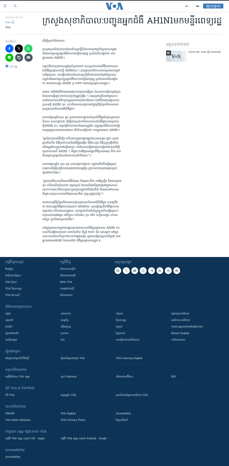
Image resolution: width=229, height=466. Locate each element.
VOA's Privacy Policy (73, 420)
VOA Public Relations (18, 420)
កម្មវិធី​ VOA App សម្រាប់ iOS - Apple (25, 438)
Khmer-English (180, 333)
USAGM (9, 414)
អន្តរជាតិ (9, 320)
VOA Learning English (129, 358)
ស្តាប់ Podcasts (69, 377)
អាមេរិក (8, 327)
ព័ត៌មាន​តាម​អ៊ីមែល (124, 377)
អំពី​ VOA (10, 395)
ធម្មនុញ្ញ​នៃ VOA (68, 395)
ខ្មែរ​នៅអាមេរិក (12, 333)
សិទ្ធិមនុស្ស (66, 327)
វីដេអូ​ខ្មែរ (9, 269)
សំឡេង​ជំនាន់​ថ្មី (67, 289)
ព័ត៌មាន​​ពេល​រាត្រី (68, 276)
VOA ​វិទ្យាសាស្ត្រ (13, 289)
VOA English (68, 414)
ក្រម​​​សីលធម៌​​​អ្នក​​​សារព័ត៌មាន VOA (132, 395)
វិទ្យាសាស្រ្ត (121, 320)
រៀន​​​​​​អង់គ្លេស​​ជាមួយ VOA (73, 358)
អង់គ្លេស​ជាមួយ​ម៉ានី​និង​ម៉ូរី (17, 358)
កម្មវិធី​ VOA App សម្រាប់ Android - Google (84, 438)
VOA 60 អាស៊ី (12, 295)
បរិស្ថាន (119, 314)
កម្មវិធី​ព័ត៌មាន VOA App (17, 377)
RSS (173, 377)
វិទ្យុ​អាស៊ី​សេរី (122, 420)
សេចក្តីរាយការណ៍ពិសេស (127, 340)
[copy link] (19, 58)
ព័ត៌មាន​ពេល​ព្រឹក (68, 269)
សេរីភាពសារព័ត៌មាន (180, 320)
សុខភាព (64, 333)
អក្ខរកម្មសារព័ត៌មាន (180, 314)
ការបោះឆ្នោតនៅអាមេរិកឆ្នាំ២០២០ (187, 327)
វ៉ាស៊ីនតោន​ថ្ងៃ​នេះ (13, 276)
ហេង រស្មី (9, 22)
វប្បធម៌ (119, 327)
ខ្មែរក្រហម (120, 333)
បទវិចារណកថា (178, 340)
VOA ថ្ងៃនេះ (11, 282)
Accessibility (123, 414)
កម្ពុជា (8, 314)
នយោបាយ (66, 314)
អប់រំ (63, 340)
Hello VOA (66, 282)
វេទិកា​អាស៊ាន (66, 295)
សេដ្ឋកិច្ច (64, 320)
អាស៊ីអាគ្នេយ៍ (11, 340)
